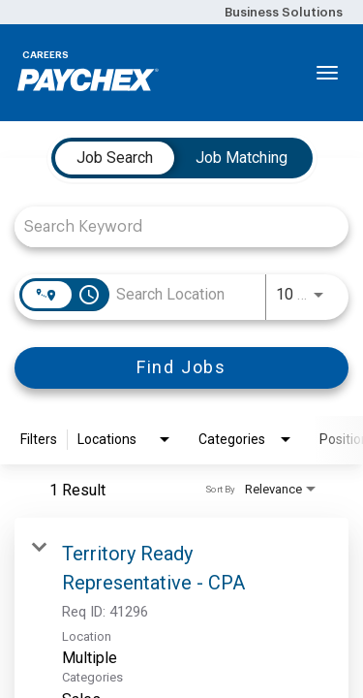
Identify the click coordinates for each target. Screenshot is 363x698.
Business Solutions (284, 12)
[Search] (181, 368)
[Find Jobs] (181, 368)
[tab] (115, 158)
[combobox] (171, 226)
